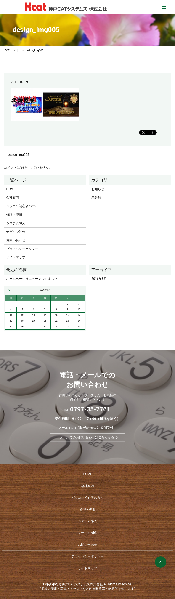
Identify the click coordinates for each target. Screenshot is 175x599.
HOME (10, 189)
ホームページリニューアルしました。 (33, 279)
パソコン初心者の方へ (22, 206)
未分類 (96, 197)
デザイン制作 (15, 231)
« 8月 (9, 289)
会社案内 (12, 197)
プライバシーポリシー (22, 249)
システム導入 (15, 223)
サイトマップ (15, 257)
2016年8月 (99, 279)
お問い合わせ (15, 240)
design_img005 (18, 154)
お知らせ (97, 189)
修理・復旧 (14, 214)
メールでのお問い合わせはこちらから (87, 437)
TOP (7, 50)
